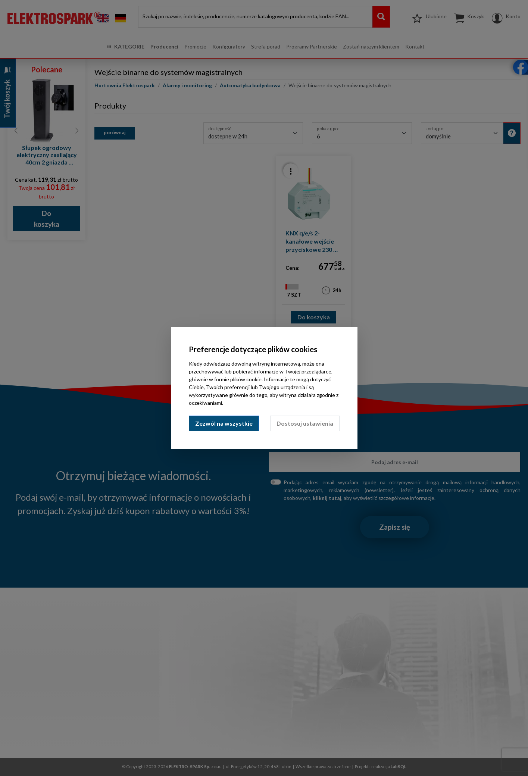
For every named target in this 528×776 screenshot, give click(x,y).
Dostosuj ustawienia (305, 423)
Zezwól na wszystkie (224, 423)
